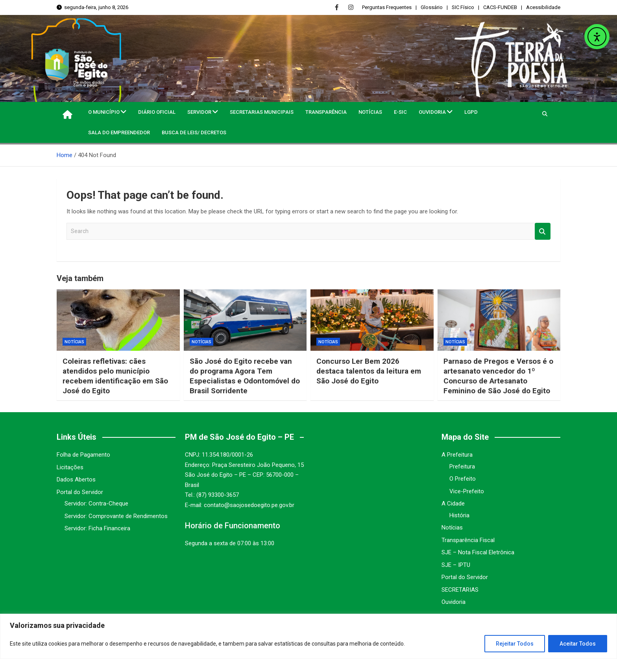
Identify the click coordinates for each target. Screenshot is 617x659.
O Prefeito (462, 478)
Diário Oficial (156, 112)
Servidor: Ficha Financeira (97, 528)
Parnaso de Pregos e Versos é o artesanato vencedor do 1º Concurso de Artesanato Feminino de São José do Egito (498, 376)
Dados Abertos (76, 479)
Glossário (432, 7)
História (459, 515)
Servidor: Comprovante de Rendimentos (116, 516)
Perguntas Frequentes (387, 7)
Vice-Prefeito (466, 491)
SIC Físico (463, 7)
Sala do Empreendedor (119, 132)
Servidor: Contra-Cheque (96, 503)
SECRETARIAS (460, 589)
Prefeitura (462, 466)
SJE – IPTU (456, 564)
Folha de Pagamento (83, 454)
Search (542, 231)
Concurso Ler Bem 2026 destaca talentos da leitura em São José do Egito (368, 371)
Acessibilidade (543, 7)
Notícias (370, 112)
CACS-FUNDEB (500, 7)
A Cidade (453, 503)
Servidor (199, 112)
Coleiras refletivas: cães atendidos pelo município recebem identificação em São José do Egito (116, 376)
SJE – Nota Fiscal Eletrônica (478, 552)
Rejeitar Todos (515, 643)
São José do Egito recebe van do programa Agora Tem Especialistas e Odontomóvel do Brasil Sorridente (245, 376)
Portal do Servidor (80, 492)
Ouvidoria (432, 112)
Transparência (326, 112)
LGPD (471, 112)
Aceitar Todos (578, 643)
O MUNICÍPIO (104, 112)
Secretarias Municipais (262, 112)
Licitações (70, 467)
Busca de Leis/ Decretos (194, 132)
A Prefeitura (457, 454)
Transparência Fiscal (468, 540)
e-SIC (400, 112)
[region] (308, 636)
